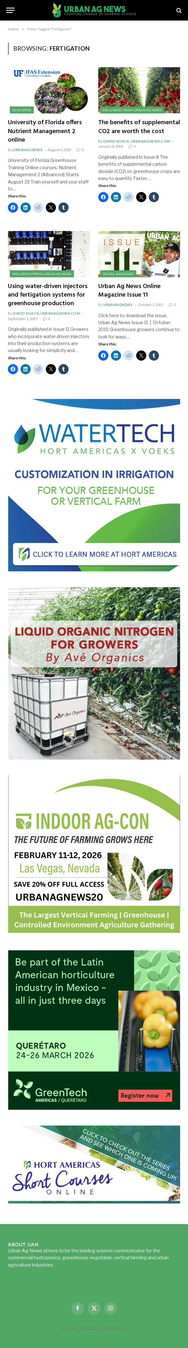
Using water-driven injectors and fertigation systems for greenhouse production (48, 295)
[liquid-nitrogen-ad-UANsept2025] (94, 758)
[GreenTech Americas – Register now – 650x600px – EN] (94, 1108)
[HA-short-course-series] (94, 1201)
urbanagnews (27, 150)
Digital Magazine (118, 274)
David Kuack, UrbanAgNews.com (136, 141)
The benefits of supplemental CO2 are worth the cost (139, 127)
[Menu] (10, 10)
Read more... (68, 1265)
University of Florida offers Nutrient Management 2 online (45, 131)
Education (21, 110)
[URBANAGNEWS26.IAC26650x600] (94, 932)
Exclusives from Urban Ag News (132, 110)
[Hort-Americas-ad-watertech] (94, 569)
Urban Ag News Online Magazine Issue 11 (129, 290)
